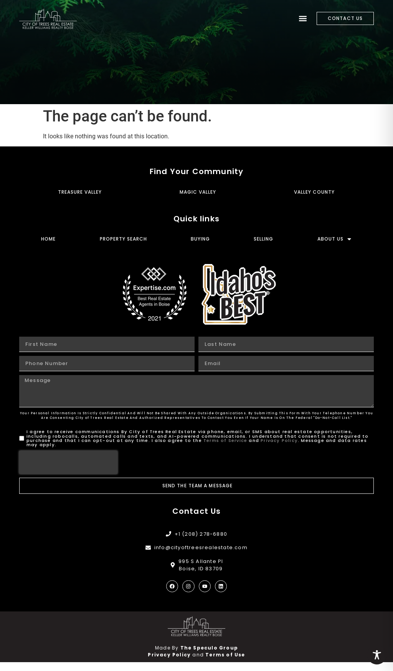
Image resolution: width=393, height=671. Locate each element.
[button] (302, 18)
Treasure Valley (80, 200)
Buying (200, 247)
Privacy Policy (279, 449)
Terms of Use (225, 663)
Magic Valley (198, 200)
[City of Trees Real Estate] (48, 19)
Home (48, 247)
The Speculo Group (209, 656)
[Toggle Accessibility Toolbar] (377, 654)
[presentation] (68, 471)
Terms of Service (225, 449)
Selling (263, 247)
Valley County (314, 200)
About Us (334, 247)
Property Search (123, 247)
